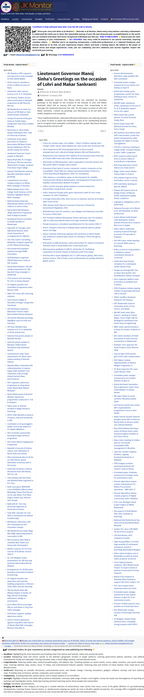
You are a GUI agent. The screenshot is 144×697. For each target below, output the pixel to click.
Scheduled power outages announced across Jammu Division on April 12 (125, 378)
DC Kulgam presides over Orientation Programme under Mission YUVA (20, 287)
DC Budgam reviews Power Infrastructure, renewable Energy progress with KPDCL (126, 621)
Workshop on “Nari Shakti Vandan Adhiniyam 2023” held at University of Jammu (19, 133)
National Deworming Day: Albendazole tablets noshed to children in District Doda (20, 204)
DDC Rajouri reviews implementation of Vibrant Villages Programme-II (125, 363)
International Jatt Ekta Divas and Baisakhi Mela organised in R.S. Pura (20, 480)
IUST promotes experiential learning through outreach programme (18, 435)
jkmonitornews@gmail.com (28, 55)
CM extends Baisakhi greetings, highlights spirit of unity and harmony (20, 320)
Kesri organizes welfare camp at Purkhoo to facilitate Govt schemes (126, 282)
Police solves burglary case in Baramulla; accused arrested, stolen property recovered (126, 556)
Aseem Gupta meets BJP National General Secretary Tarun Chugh (125, 126)
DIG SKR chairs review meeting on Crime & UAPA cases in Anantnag (126, 243)
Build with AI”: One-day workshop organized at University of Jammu (17, 506)
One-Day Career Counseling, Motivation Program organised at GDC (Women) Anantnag (20, 242)
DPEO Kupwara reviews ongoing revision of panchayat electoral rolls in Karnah (127, 291)
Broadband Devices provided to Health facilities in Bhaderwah (19, 221)
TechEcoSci (49, 19)
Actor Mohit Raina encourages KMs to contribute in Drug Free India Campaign (20, 607)
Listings (76, 19)
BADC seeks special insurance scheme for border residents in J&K (127, 329)
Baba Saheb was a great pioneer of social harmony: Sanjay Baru (125, 117)
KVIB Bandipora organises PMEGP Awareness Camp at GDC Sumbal (18, 260)
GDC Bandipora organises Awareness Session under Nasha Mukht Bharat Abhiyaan (20, 311)
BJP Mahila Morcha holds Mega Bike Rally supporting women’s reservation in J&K (20, 533)
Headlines (5, 19)
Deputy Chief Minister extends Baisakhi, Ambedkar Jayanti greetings (20, 174)
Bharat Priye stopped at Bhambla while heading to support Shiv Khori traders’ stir (127, 579)
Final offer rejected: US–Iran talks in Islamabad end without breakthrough (20, 515)
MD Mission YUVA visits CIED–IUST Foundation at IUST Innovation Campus (19, 524)
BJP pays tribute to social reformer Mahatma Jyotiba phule (125, 399)
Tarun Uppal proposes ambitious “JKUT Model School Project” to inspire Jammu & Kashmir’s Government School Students (126, 567)
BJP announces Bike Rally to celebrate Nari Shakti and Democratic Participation (18, 542)
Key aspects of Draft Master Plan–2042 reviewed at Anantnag (125, 514)
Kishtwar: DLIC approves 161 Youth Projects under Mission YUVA (126, 347)
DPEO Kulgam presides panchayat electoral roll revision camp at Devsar (124, 466)
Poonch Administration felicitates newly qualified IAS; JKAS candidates (126, 76)
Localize (15, 19)
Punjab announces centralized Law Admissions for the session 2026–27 (72, 224)
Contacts (104, 19)
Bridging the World (90, 19)
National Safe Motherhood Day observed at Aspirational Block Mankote (127, 523)
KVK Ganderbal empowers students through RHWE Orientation (18, 251)
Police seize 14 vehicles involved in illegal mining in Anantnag (18, 408)
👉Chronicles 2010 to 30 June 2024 (125, 19)
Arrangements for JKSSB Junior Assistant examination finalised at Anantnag (20, 572)
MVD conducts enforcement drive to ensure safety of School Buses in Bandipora (125, 159)
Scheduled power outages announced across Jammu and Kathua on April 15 (126, 85)
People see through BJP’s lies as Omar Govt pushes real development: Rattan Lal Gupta (127, 273)
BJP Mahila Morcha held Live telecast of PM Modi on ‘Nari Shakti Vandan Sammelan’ (19, 112)
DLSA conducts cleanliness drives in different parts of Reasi (18, 85)
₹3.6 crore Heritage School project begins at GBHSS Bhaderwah (125, 505)
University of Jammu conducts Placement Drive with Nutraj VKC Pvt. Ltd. (19, 471)
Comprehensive (63, 19)
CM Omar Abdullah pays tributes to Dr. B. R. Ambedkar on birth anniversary (19, 329)
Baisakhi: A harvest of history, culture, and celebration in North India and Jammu (19, 451)
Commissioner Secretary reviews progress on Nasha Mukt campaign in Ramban (18, 183)
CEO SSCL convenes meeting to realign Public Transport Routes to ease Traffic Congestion (127, 150)
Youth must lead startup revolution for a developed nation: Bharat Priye (125, 264)
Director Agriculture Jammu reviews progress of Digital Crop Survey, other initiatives (126, 496)
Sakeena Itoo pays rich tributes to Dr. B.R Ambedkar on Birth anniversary (127, 211)
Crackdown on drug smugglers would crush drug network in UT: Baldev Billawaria (20, 426)
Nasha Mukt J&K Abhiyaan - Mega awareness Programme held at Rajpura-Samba (19, 212)
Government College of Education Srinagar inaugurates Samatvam (20, 302)
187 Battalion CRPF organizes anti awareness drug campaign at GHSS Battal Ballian (20, 76)
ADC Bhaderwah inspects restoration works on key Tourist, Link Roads (124, 306)
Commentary (26, 19)
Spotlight (38, 19)
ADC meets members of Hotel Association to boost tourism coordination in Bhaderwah (126, 338)
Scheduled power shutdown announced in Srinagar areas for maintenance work (126, 475)
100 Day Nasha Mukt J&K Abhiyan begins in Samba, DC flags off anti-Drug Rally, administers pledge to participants (19, 595)
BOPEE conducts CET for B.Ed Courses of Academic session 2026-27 (19, 551)
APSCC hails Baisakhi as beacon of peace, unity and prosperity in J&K (20, 417)
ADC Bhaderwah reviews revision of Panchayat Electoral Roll (127, 612)
